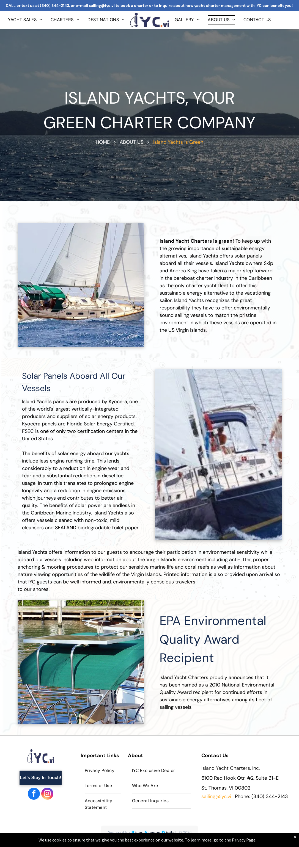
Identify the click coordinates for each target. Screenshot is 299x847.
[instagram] (47, 794)
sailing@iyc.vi (216, 796)
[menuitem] (25, 20)
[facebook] (34, 794)
